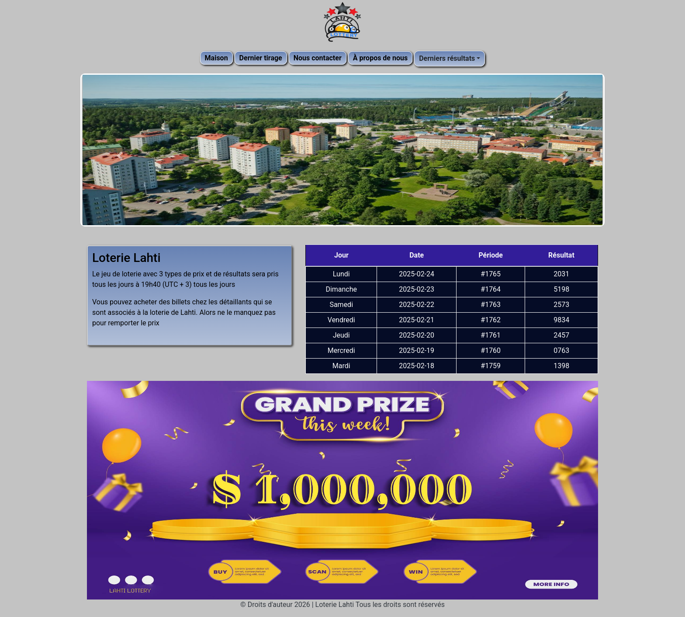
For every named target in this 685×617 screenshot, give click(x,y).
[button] (119, 155)
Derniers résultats (447, 58)
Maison (216, 58)
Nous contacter (318, 58)
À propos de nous (380, 58)
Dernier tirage (260, 58)
